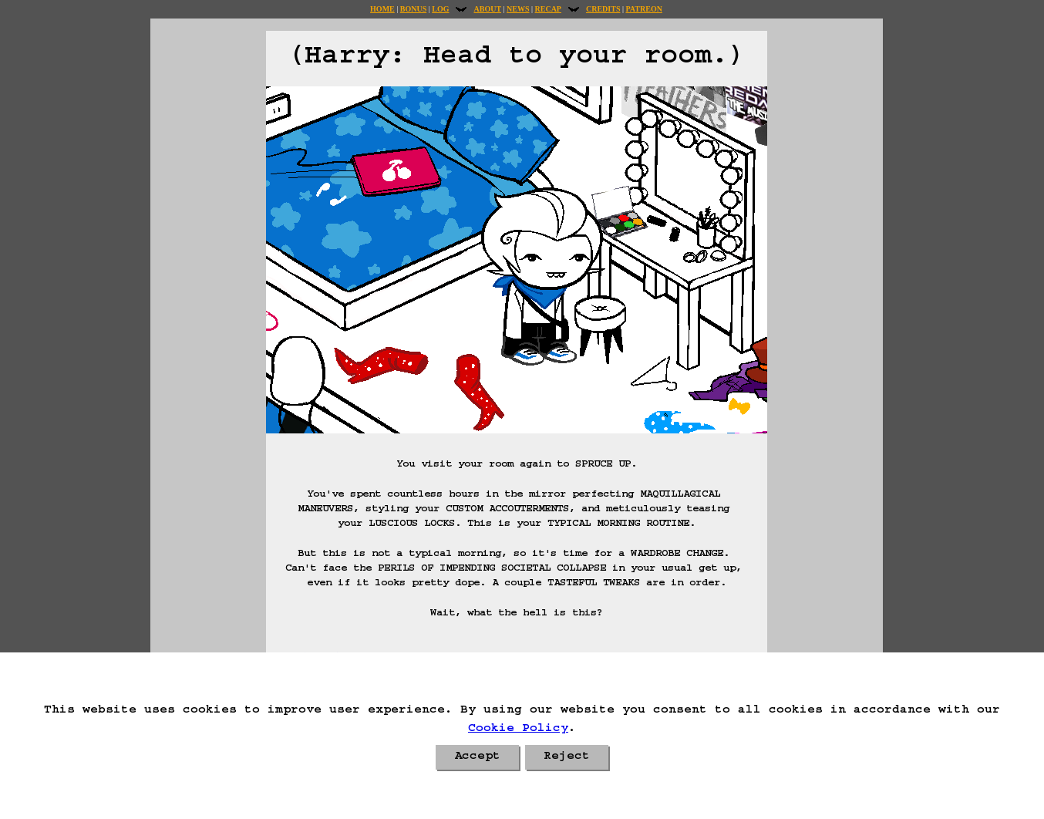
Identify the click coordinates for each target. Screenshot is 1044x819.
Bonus (413, 9)
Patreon (643, 9)
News (518, 9)
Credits (603, 9)
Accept (477, 757)
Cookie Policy (518, 729)
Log (440, 9)
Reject (567, 757)
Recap (548, 9)
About (487, 9)
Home (382, 9)
